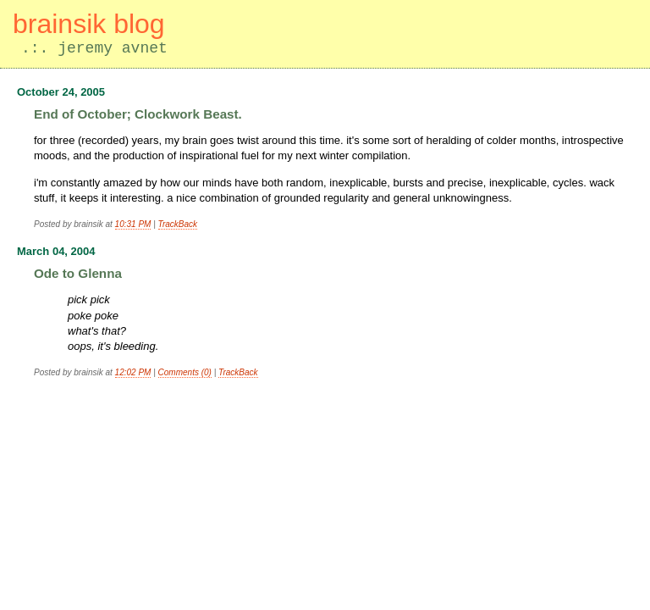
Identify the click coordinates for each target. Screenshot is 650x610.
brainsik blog (89, 23)
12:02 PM (133, 372)
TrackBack (178, 224)
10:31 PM (133, 224)
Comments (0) (185, 372)
